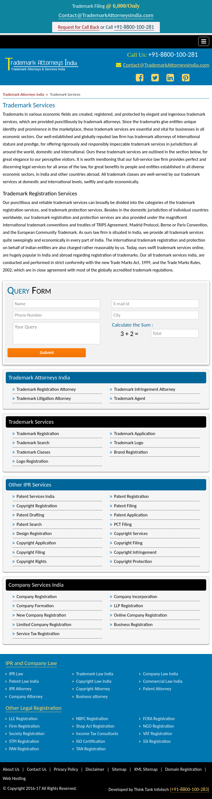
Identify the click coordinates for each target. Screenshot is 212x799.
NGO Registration (158, 726)
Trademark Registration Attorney (46, 389)
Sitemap (119, 769)
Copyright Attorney (93, 688)
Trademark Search (33, 442)
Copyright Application (36, 542)
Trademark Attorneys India (23, 94)
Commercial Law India (162, 681)
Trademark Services (31, 421)
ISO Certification (90, 741)
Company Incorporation (135, 596)
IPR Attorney (20, 688)
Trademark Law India (94, 673)
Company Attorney (26, 696)
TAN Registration (91, 748)
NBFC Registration (92, 718)
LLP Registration (128, 605)
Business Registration (133, 624)
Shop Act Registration (95, 726)
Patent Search (29, 524)
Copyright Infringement (135, 552)
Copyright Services (131, 533)
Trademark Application (134, 433)
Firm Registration (24, 726)
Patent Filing (125, 505)
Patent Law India (24, 681)
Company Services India (36, 584)
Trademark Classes (33, 452)
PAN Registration (24, 748)
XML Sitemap (146, 769)
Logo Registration (32, 461)
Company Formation (35, 605)
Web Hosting (14, 778)
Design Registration (34, 533)
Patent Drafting (30, 515)
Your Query (56, 333)
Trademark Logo (128, 442)
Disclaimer (95, 769)
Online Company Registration (140, 615)
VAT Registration (157, 733)
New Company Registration (41, 615)
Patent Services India (35, 496)
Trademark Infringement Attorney (144, 389)
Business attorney (92, 696)
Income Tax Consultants (97, 733)
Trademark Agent (129, 398)
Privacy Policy (66, 769)
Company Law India (160, 673)
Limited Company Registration (44, 624)
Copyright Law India (94, 681)
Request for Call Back (78, 27)
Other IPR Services (30, 484)
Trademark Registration (38, 433)
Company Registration (37, 596)
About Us (11, 769)
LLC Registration (23, 718)
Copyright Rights (31, 561)
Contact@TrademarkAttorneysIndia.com (106, 15)
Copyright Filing (128, 542)
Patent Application (130, 515)
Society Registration (26, 733)
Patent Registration (131, 496)
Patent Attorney (157, 688)
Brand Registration (131, 452)
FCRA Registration (159, 718)
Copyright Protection (133, 561)
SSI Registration (157, 741)
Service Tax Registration (38, 633)
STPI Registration (24, 741)
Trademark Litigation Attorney (44, 398)
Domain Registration (183, 769)
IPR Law (16, 673)
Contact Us (36, 769)
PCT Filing (123, 524)
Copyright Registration (37, 505)
